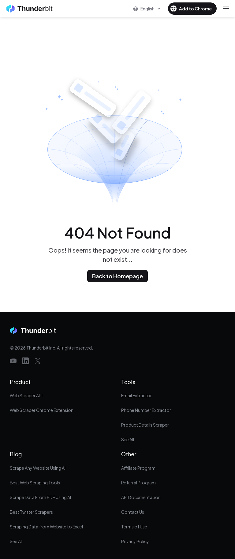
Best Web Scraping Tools (35, 482)
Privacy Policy (135, 541)
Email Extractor (136, 395)
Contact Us (132, 512)
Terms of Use (134, 526)
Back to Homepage (117, 276)
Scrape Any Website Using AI (37, 468)
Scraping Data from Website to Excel (46, 526)
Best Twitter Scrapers (31, 512)
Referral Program (138, 482)
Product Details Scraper (145, 425)
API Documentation (141, 497)
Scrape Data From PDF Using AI (40, 497)
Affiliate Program (138, 468)
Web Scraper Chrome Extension (41, 410)
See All (127, 439)
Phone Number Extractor (146, 410)
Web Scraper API (26, 395)
